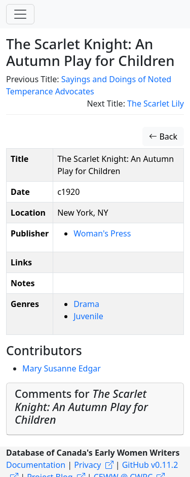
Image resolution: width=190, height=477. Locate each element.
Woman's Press (102, 233)
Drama (86, 304)
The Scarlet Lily (155, 103)
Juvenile (88, 316)
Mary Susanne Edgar (61, 368)
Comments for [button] (81, 406)
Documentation (35, 464)
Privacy (87, 464)
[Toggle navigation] (20, 14)
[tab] (95, 409)
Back (163, 136)
